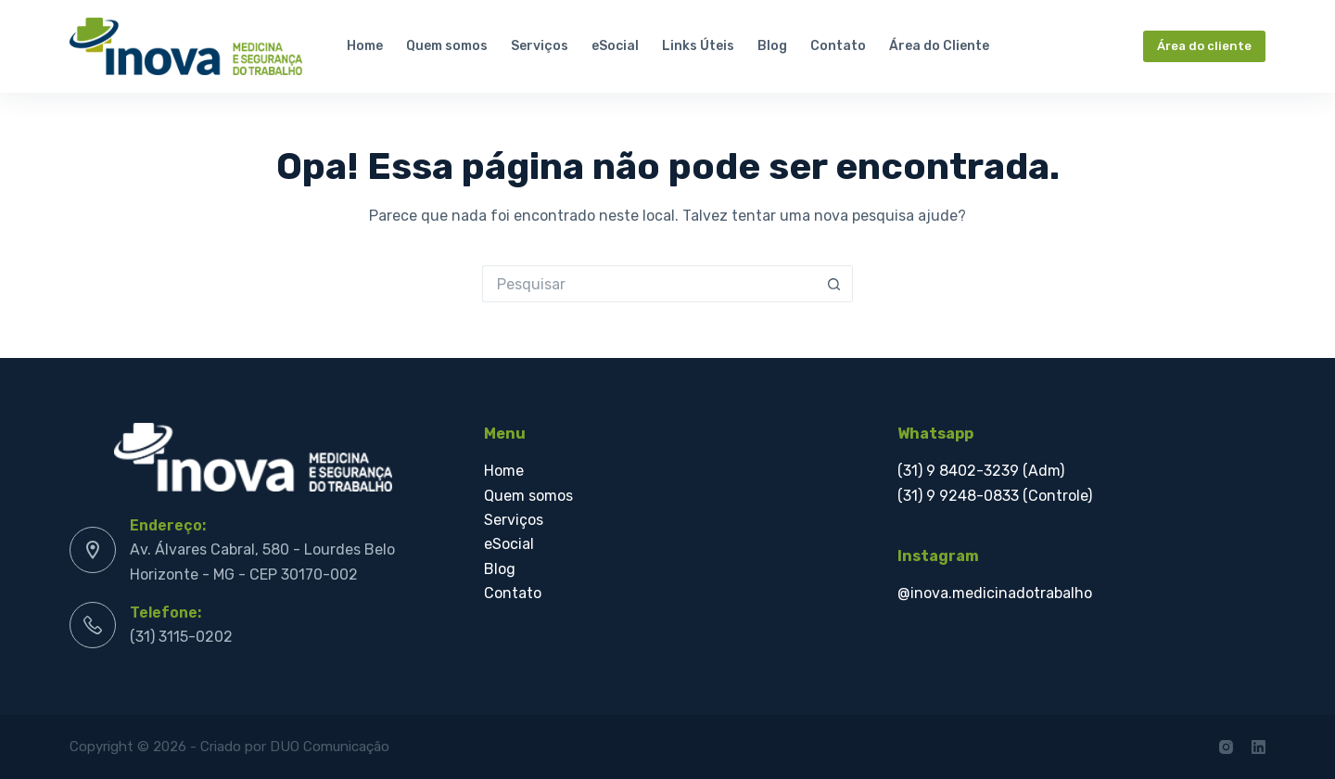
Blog (772, 46)
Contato (838, 46)
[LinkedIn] (1258, 747)
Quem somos (447, 46)
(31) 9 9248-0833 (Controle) (994, 495)
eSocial (615, 46)
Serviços (539, 46)
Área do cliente (1204, 46)
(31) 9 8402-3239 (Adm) (980, 470)
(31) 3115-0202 (181, 636)
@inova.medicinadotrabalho (994, 593)
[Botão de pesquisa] (834, 283)
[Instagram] (1226, 747)
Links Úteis (698, 46)
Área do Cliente (939, 46)
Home (365, 46)
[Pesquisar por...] (649, 283)
